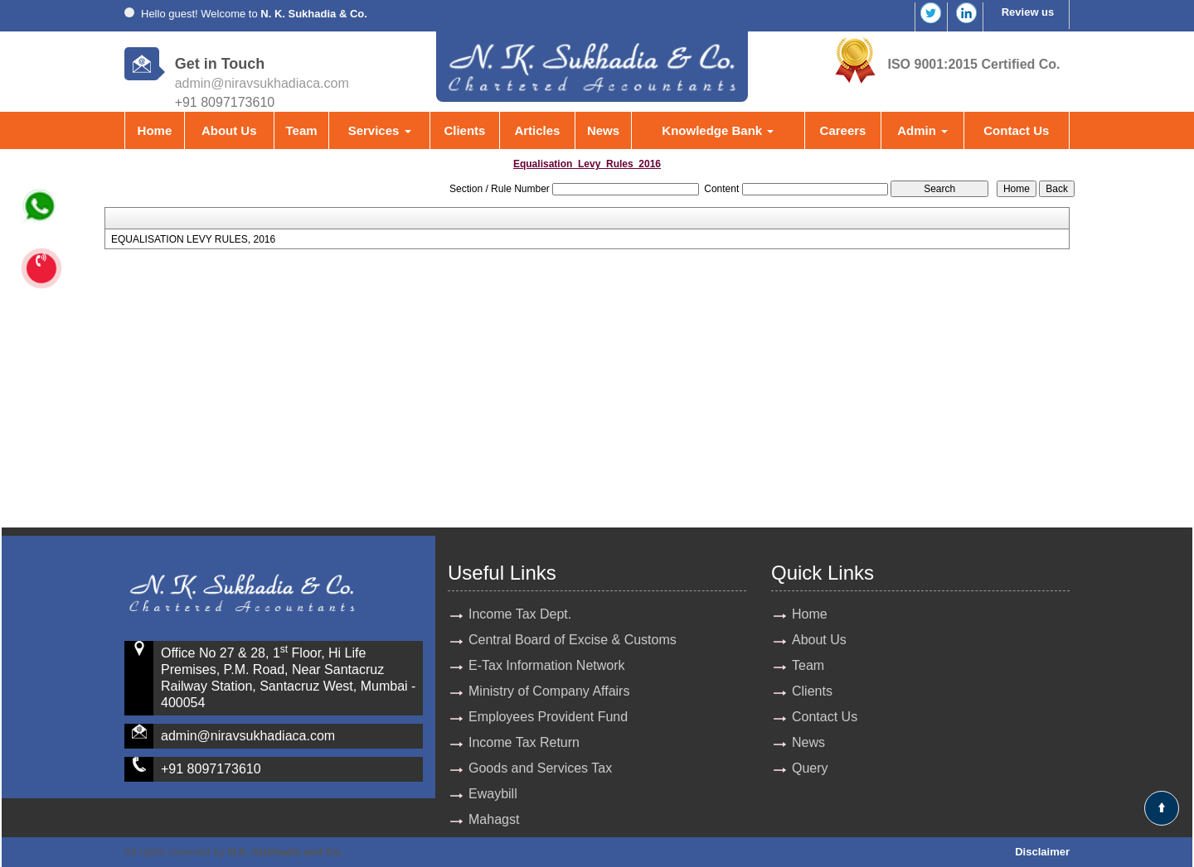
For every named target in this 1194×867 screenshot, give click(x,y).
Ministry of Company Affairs (548, 691)
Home (155, 130)
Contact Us (1016, 130)
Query (810, 768)
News (603, 130)
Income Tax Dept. (519, 614)
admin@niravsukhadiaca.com (262, 83)
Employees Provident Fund (548, 717)
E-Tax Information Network (546, 665)
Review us (1028, 12)
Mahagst (493, 819)
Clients (464, 130)
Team (301, 130)
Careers (843, 130)
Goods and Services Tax (540, 768)
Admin (922, 130)
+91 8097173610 (211, 769)
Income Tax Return (524, 742)
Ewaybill (492, 794)
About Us (229, 130)
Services (379, 130)
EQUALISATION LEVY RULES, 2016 (193, 239)
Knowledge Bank (718, 130)
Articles (537, 130)
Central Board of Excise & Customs (572, 640)
